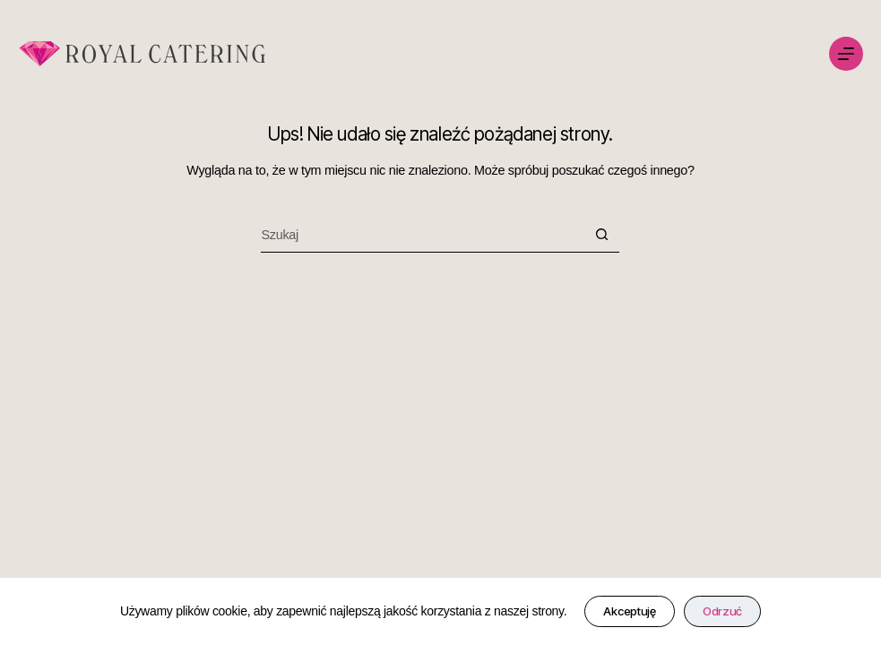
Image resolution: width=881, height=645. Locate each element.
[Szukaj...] (422, 235)
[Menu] (846, 54)
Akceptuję (629, 611)
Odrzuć (722, 611)
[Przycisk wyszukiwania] (601, 235)
